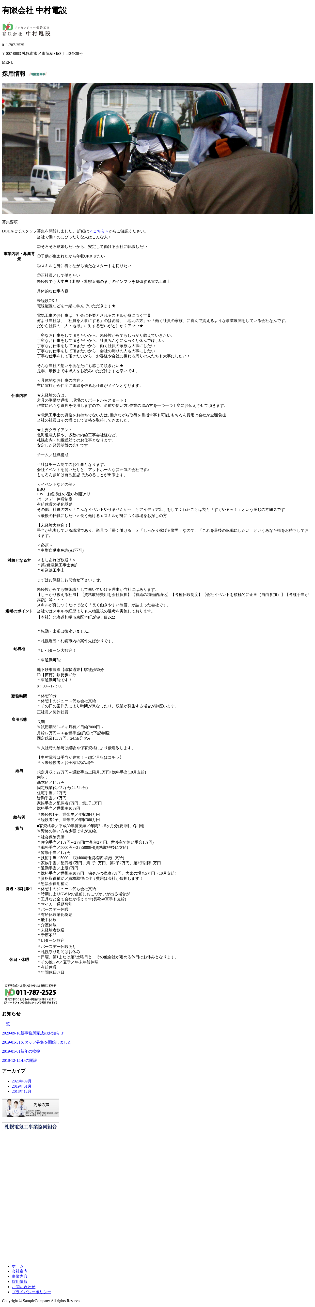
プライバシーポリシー (31, 1292)
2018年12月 (22, 1091)
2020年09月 (22, 1081)
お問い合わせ (23, 1287)
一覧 (6, 1024)
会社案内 (20, 1271)
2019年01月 (22, 1086)
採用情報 (20, 1281)
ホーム (18, 1266)
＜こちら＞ (99, 231)
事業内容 (20, 1276)
